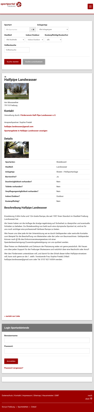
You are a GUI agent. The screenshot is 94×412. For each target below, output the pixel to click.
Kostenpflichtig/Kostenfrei (56, 35)
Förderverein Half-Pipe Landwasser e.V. (38, 115)
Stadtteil (8, 35)
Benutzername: (11, 335)
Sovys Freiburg (8, 407)
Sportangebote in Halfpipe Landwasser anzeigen (25, 131)
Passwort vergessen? (13, 368)
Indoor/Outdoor (32, 35)
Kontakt (17, 395)
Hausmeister (47, 395)
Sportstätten (23, 407)
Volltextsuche (10, 45)
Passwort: (8, 346)
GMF (57, 395)
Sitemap (37, 395)
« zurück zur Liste (12, 316)
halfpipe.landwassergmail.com (18, 126)
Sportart (8, 25)
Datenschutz (7, 395)
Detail (33, 407)
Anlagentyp (42, 25)
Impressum (27, 395)
